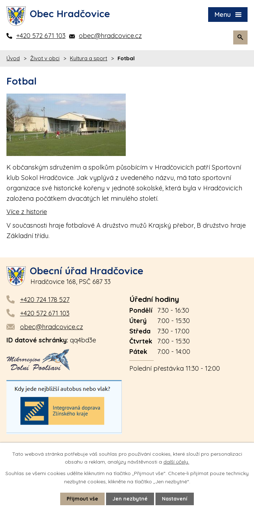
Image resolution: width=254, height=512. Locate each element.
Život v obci (44, 58)
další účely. (176, 462)
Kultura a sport (88, 58)
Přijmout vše (82, 499)
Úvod (13, 58)
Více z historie (26, 212)
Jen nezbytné (130, 499)
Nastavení (174, 499)
